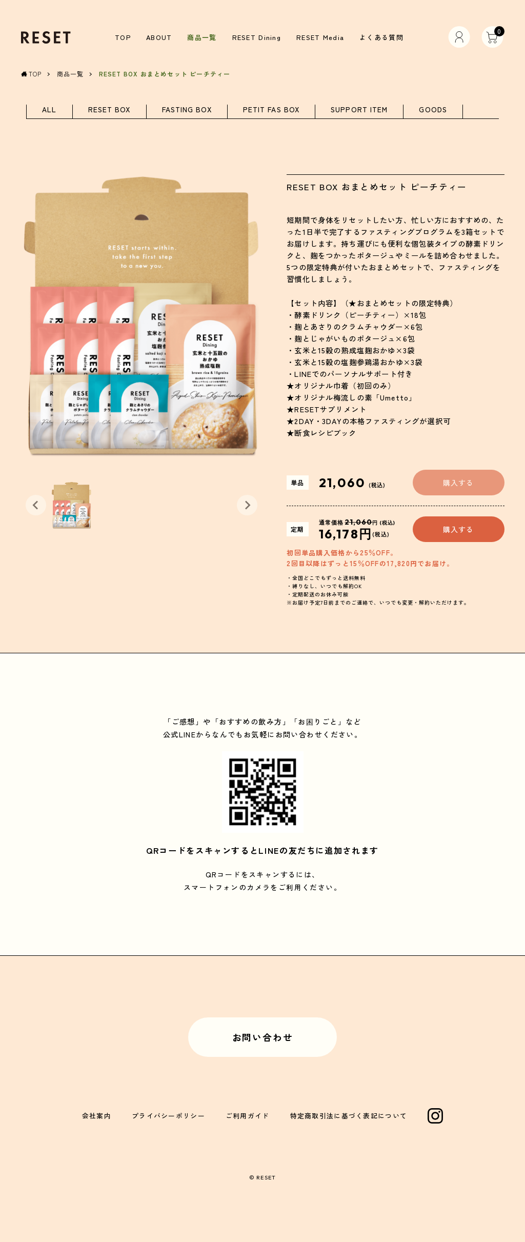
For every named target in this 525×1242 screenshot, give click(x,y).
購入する (458, 482)
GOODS (433, 110)
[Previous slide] (36, 505)
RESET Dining (256, 37)
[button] (71, 505)
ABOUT (159, 37)
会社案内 (96, 1115)
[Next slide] (247, 505)
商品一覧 (201, 37)
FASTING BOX (187, 110)
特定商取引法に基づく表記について (349, 1115)
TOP (123, 37)
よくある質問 (381, 37)
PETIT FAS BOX (271, 110)
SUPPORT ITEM (359, 110)
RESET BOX (109, 110)
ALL (49, 110)
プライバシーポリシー (168, 1115)
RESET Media (320, 37)
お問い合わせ (262, 1037)
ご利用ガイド (248, 1115)
